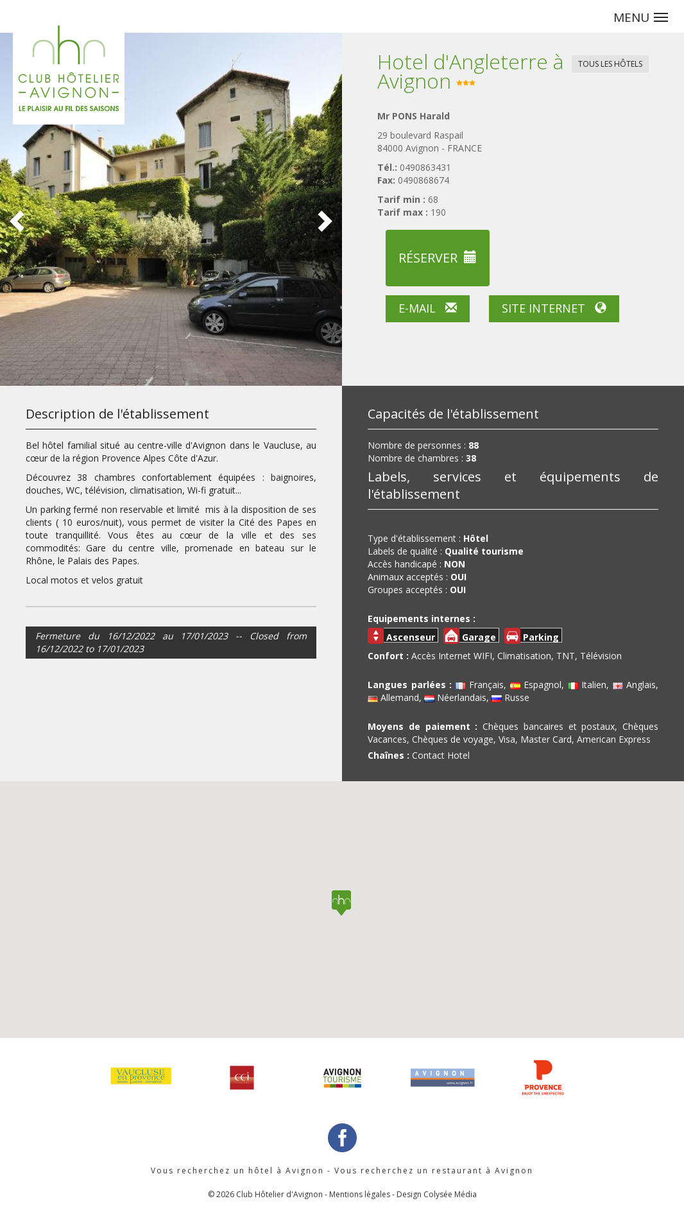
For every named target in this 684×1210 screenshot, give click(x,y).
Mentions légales (359, 1194)
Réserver (437, 257)
